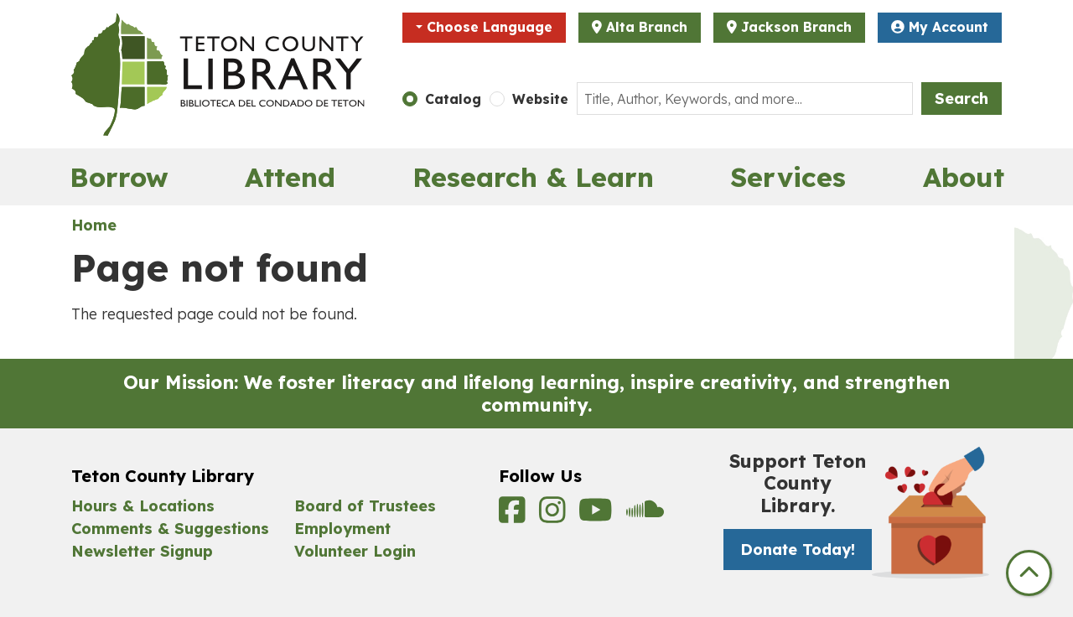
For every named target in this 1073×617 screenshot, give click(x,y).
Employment (342, 528)
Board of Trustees (365, 506)
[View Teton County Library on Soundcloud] (645, 515)
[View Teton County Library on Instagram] (555, 515)
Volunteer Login (355, 551)
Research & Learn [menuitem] (533, 177)
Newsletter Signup (142, 551)
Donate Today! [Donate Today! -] (797, 549)
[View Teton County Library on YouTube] (598, 515)
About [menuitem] (963, 177)
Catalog (453, 99)
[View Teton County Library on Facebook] (515, 515)
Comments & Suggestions (170, 528)
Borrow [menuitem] (119, 177)
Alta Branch (646, 26)
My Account (939, 26)
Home (94, 225)
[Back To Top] (1029, 573)
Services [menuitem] (788, 177)
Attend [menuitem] (290, 177)
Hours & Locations (143, 506)
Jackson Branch (796, 26)
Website (540, 99)
